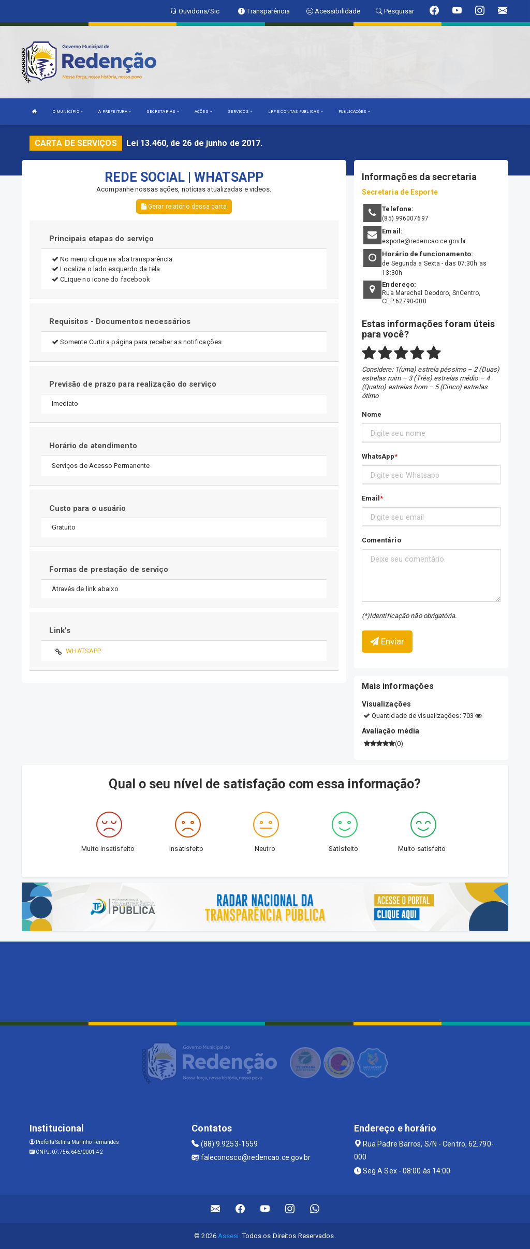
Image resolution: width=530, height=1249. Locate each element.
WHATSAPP (83, 651)
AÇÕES (203, 111)
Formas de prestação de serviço (109, 569)
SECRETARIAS (162, 111)
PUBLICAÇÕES (354, 111)
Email (371, 498)
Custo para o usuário (87, 508)
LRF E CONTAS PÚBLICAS (295, 111)
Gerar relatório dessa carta (184, 206)
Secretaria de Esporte (400, 192)
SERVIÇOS (240, 111)
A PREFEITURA (114, 111)
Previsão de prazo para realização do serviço (132, 384)
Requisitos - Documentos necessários (120, 321)
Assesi (228, 1236)
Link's (60, 630)
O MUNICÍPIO (68, 111)
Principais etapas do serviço (101, 238)
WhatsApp (378, 456)
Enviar (387, 641)
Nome (371, 414)
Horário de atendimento (93, 445)
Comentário (381, 540)
